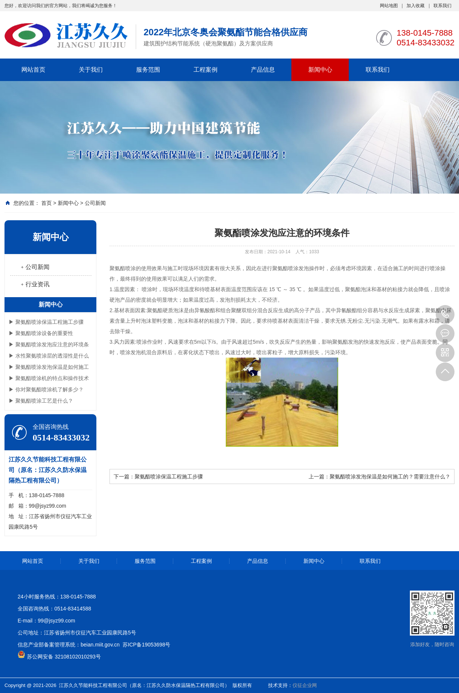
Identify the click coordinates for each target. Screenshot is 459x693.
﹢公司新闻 (35, 267)
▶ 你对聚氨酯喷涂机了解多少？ (46, 389)
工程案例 (206, 69)
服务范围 (148, 69)
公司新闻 (95, 203)
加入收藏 (415, 5)
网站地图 (389, 5)
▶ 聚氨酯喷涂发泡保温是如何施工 (49, 367)
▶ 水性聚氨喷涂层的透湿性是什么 (49, 356)
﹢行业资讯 (35, 284)
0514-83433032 (445, 314)
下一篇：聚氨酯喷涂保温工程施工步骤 (158, 477)
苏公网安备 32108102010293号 (64, 657)
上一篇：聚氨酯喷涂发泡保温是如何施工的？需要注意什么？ (379, 477)
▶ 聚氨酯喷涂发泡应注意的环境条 (49, 344)
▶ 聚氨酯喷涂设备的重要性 (41, 333)
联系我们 (443, 5)
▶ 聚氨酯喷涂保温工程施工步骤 (46, 322)
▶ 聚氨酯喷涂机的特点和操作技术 (49, 378)
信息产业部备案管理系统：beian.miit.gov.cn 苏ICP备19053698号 (94, 645)
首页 (46, 203)
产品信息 (263, 69)
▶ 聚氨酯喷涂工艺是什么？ (41, 401)
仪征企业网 (304, 685)
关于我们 (91, 69)
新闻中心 (320, 69)
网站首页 (33, 69)
